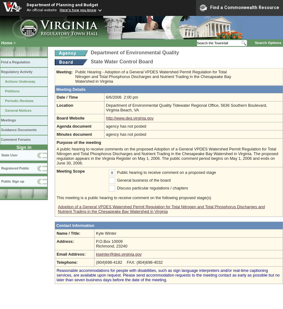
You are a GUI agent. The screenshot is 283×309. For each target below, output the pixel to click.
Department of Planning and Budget (62, 4)
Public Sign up (12, 181)
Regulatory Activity (17, 72)
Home (7, 43)
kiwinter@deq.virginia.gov (119, 254)
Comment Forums (16, 139)
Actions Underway (20, 81)
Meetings (8, 120)
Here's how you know (78, 10)
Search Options (268, 43)
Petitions (12, 91)
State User (9, 155)
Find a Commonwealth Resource (239, 8)
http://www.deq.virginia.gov (130, 118)
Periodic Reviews (19, 101)
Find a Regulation (15, 62)
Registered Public (15, 168)
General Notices (18, 110)
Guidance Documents (19, 130)
